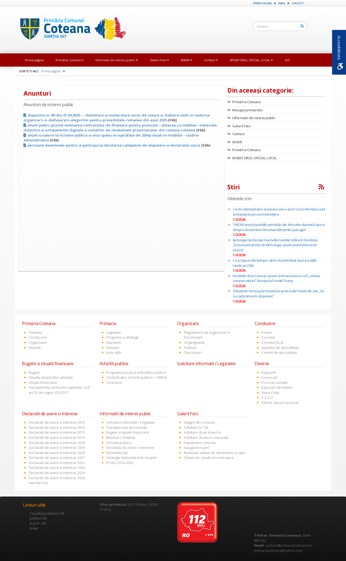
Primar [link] (266, 332)
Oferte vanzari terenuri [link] (280, 402)
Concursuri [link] (193, 352)
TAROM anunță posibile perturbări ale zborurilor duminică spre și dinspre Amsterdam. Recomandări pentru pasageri (279, 227)
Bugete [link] (34, 372)
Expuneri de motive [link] (276, 387)
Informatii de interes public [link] (116, 60)
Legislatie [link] (113, 332)
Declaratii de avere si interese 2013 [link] (57, 427)
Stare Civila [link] (270, 392)
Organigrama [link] (194, 342)
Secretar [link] (268, 337)
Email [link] (281, 3)
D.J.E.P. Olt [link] (38, 523)
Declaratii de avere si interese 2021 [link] (57, 457)
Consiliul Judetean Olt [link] (47, 513)
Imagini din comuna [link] (199, 422)
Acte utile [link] (113, 352)
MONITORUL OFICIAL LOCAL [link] (251, 60)
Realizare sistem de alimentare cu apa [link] (214, 452)
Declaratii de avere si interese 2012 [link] (57, 422)
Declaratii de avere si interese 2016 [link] (57, 437)
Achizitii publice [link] (119, 442)
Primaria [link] (35, 332)
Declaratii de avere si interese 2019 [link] (57, 447)
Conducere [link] (38, 337)
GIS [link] (287, 60)
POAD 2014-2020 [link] (119, 462)
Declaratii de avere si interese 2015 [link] (57, 432)
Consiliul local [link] (272, 342)
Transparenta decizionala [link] (126, 427)
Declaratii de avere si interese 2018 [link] (57, 442)
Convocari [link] (269, 377)
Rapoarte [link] (113, 342)
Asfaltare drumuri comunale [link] (206, 437)
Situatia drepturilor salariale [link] (51, 377)
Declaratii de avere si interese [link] (130, 447)
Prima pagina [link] (262, 3)
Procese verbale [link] (274, 382)
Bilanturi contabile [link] (120, 437)
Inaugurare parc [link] (196, 447)
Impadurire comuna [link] (200, 442)
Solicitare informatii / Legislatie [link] (130, 422)
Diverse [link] (35, 347)
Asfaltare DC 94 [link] (196, 427)
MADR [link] (186, 60)
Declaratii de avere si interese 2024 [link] (57, 472)
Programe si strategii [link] (122, 337)
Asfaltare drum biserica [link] (202, 432)
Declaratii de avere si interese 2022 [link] (57, 462)
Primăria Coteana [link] (70, 60)
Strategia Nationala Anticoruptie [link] (131, 457)
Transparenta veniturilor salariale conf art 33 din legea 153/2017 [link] (59, 390)
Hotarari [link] (112, 347)
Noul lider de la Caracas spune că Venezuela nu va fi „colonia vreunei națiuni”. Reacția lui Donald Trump (276, 278)
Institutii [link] (190, 347)
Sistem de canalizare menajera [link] (209, 457)
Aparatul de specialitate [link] (280, 347)
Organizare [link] (38, 342)
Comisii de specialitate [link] (279, 352)
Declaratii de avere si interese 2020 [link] (57, 452)
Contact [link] (298, 3)
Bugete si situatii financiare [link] (127, 432)
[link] (73, 29)
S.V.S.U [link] (267, 397)
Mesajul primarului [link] (244, 110)
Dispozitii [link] (268, 372)
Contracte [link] (114, 382)
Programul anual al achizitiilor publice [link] (136, 372)
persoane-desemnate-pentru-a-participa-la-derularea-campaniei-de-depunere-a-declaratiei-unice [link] (112, 145)
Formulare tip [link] (117, 452)
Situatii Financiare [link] (43, 382)
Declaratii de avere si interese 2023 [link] (57, 467)
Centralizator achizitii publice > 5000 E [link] (136, 377)
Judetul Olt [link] (38, 518)
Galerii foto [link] (159, 60)
